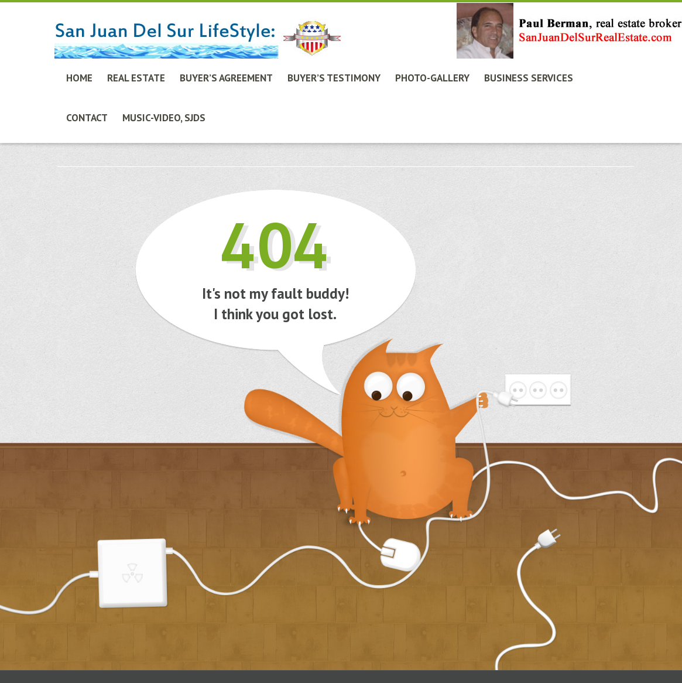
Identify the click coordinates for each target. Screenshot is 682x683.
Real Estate (136, 77)
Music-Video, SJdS (163, 117)
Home (79, 77)
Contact (87, 117)
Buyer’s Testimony (334, 77)
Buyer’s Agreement (226, 77)
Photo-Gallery (432, 77)
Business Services (528, 77)
